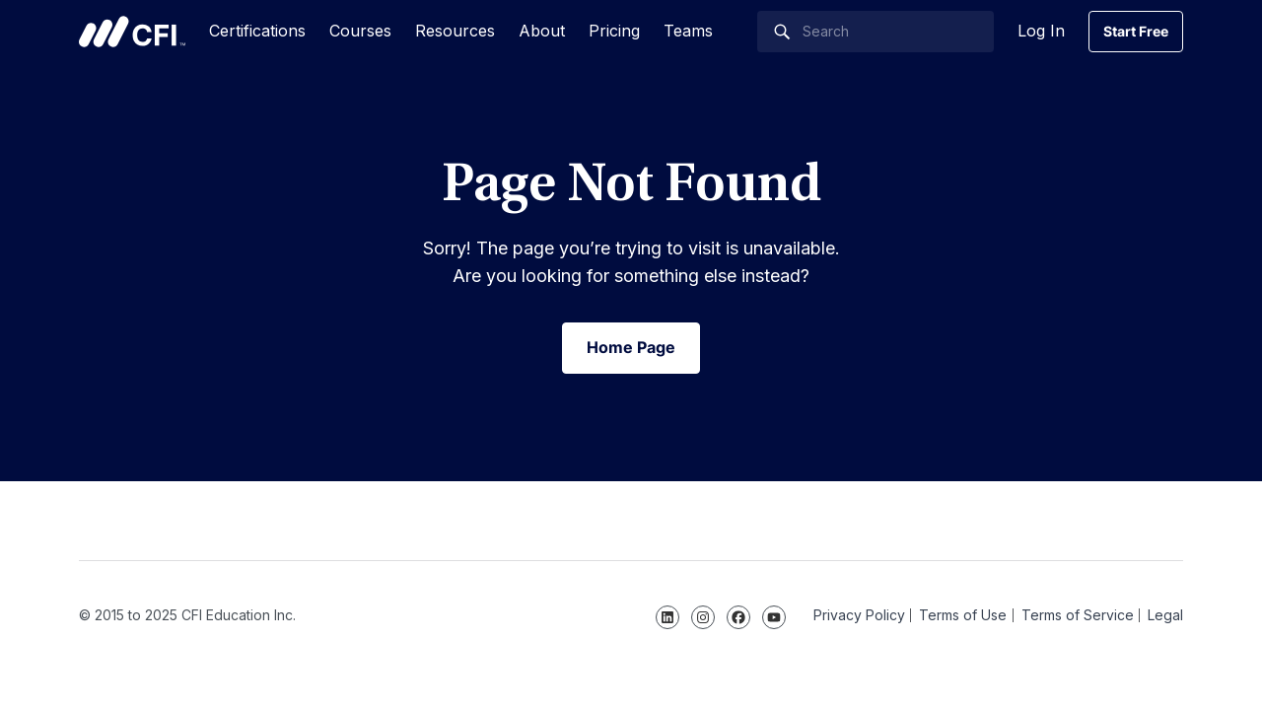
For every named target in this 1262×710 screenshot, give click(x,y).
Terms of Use (963, 614)
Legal (1165, 614)
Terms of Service (1077, 614)
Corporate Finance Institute (132, 31)
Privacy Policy (859, 614)
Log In (1041, 30)
